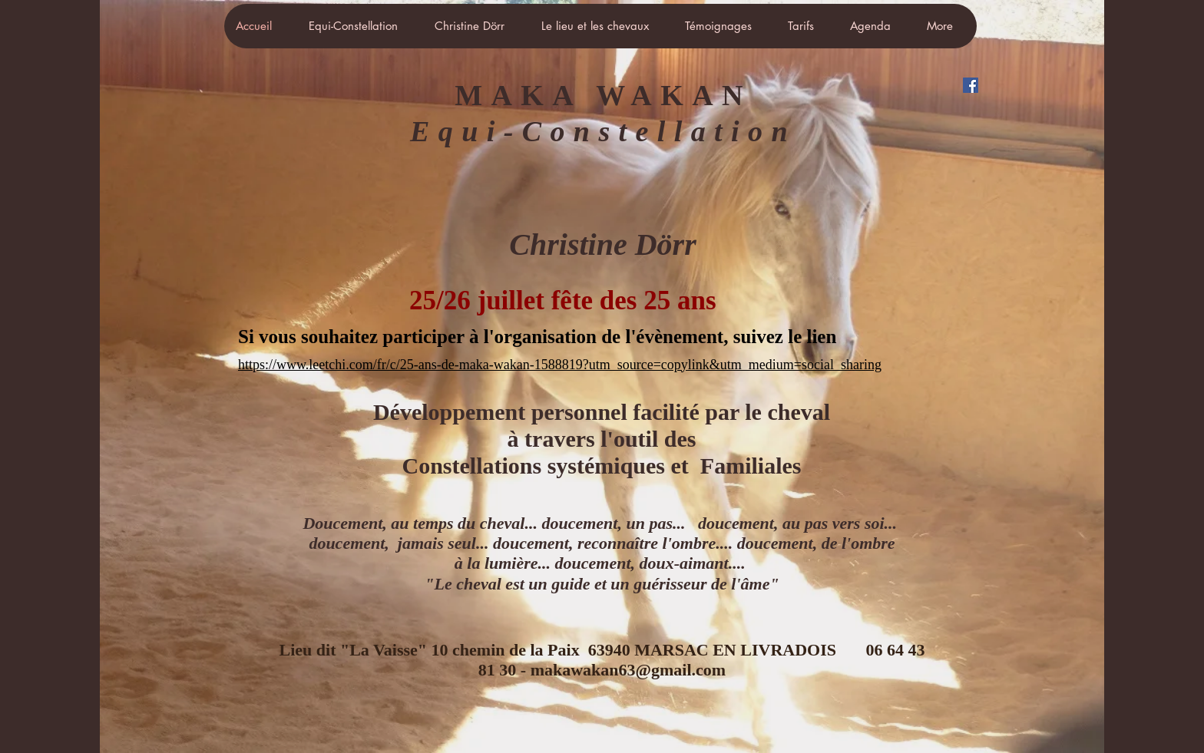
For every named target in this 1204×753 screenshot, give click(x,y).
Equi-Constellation (603, 131)
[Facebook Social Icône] (970, 85)
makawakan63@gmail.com (628, 669)
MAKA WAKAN (603, 95)
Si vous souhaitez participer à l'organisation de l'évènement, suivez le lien (540, 336)
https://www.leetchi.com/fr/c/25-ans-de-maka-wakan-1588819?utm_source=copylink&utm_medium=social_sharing (560, 364)
